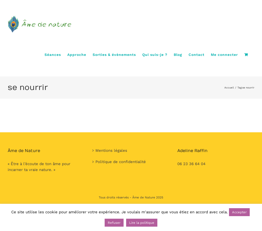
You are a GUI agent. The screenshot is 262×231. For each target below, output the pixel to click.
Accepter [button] (239, 212)
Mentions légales (111, 150)
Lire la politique (141, 223)
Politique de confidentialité (120, 161)
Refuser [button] (114, 223)
